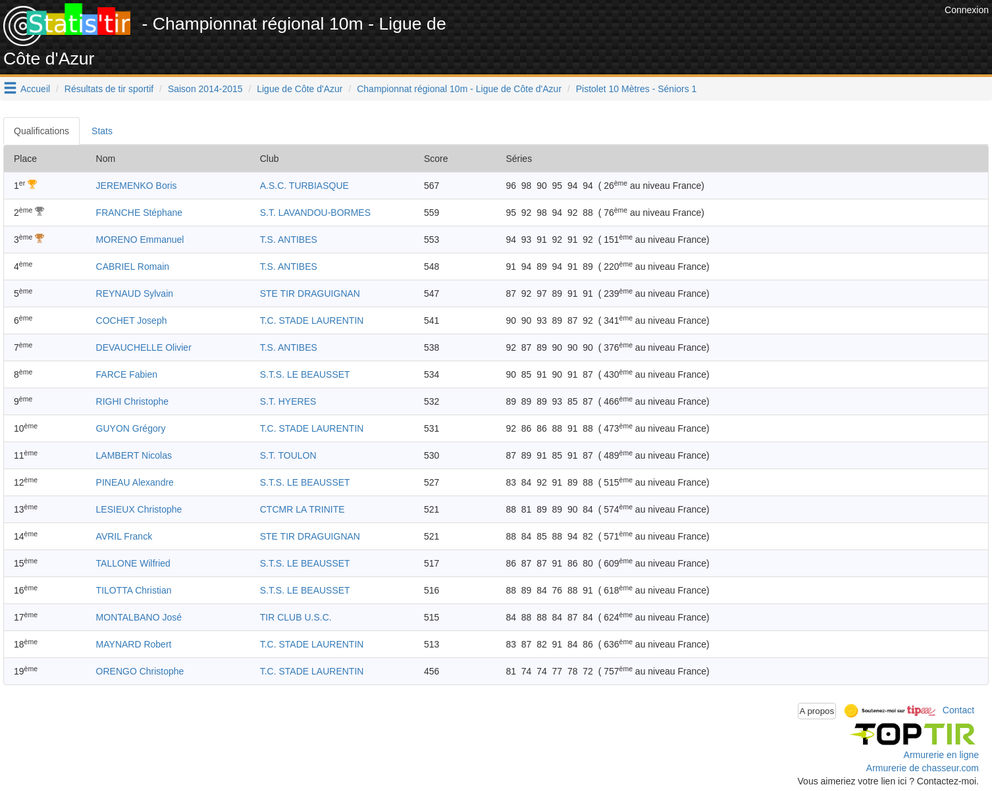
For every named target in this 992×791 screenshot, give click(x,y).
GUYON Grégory (131, 428)
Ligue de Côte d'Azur (299, 89)
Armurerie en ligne (941, 755)
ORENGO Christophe (140, 671)
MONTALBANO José (139, 617)
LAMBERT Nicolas (134, 455)
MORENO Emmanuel (140, 239)
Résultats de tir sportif (109, 89)
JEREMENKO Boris (136, 185)
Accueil (35, 89)
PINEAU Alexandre (135, 482)
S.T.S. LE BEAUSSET (305, 374)
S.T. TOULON (288, 455)
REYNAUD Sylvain (134, 293)
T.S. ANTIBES (288, 239)
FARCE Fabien (126, 374)
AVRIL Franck (124, 536)
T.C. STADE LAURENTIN (312, 320)
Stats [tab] (102, 131)
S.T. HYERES (288, 401)
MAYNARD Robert (134, 644)
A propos (817, 711)
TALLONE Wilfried (133, 563)
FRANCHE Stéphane (139, 212)
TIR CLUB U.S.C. (296, 617)
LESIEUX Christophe (139, 509)
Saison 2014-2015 (205, 89)
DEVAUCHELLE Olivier (144, 347)
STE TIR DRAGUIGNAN (310, 293)
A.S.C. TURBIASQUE (304, 185)
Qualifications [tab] (41, 131)
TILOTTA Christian (134, 590)
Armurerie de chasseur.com (922, 768)
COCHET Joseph (131, 320)
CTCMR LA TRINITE (302, 509)
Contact (958, 710)
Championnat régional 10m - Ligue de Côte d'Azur (459, 89)
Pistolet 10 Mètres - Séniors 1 (636, 89)
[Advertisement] (701, 33)
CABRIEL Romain (133, 266)
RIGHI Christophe (132, 401)
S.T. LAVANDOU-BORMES (315, 212)
